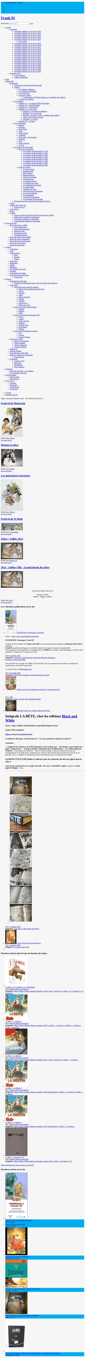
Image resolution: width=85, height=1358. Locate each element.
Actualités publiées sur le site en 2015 (27, 51)
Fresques (13, 383)
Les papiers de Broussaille (23, 147)
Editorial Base (53, 1092)
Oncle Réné (23, 129)
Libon (21, 295)
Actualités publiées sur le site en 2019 (27, 43)
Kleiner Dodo (14, 377)
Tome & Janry (24, 325)
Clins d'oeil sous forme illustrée (25, 307)
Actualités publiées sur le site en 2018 (27, 49)
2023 (11, 697)
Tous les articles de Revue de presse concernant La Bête (34, 215)
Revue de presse (11, 223)
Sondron (22, 323)
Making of (13, 349)
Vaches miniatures (20, 345)
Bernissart (17, 363)
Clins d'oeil (14, 285)
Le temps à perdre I (30, 181)
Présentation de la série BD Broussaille (28, 85)
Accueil (8, 27)
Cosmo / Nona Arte (55, 991)
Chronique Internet (21, 235)
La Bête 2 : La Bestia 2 (13, 1021)
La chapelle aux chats (30, 183)
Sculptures (9, 369)
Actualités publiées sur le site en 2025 (27, 31)
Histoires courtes (25, 167)
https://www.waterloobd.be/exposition (25, 636)
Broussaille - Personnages (28, 137)
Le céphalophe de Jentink (32, 185)
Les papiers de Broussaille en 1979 (35, 153)
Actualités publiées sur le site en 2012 (27, 57)
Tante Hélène (23, 133)
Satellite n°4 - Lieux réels (28, 109)
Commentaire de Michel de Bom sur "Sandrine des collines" (44, 97)
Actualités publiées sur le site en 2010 (27, 61)
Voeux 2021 (23, 41)
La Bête (12, 213)
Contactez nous (15, 73)
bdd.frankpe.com (26, 669)
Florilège (13, 271)
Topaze (16, 259)
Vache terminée (19, 343)
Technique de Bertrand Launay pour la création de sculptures (35, 283)
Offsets (12, 438)
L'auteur (8, 247)
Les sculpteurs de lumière (28, 91)
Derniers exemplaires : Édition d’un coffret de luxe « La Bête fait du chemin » (33, 1353)
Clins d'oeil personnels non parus (26, 331)
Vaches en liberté (20, 347)
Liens (12, 251)
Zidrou (8, 734)
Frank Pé (22, 734)
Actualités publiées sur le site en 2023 (27, 37)
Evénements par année (18, 273)
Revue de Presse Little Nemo (20, 241)
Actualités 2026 (14, 656)
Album (21, 991)
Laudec (21, 319)
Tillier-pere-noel (24, 305)
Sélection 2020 (19, 231)
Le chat (21, 145)
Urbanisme (13, 359)
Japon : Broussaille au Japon (33, 117)
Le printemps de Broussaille (33, 199)
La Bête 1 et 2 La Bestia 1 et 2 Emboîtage (20, 987)
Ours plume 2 (14, 379)
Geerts (21, 317)
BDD (7, 79)
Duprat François (24, 297)
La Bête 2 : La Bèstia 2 (73, 1025)
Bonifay (17, 257)
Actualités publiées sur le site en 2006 (27, 69)
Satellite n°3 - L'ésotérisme (28, 107)
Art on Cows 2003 (16, 339)
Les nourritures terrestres (15, 475)
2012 (11, 600)
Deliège (21, 329)
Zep (20, 333)
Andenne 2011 (19, 361)
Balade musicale (29, 175)
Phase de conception (21, 341)
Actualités (13, 29)
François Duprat (24, 337)
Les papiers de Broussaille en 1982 (35, 157)
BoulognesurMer (35, 699)
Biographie (14, 263)
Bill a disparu (28, 173)
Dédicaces (13, 267)
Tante (20, 131)
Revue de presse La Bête (18, 225)
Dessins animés (10, 375)
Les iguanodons (28, 195)
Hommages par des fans (18, 281)
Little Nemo (14, 209)
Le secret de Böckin (30, 193)
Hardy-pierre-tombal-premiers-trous (31, 289)
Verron (21, 291)
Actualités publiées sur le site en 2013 (27, 53)
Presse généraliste (20, 227)
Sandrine (22, 139)
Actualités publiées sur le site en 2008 (27, 65)
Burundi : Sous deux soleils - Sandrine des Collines (41, 115)
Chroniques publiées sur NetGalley (26, 219)
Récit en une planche (26, 149)
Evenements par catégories (19, 275)
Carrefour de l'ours (29, 189)
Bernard (21, 125)
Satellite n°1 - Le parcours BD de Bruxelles (34, 103)
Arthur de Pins (24, 321)
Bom (16, 255)
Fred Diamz (23, 327)
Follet (21, 313)
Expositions (18, 277)
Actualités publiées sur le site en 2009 (27, 63)
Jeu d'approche (28, 179)
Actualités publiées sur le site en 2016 (27, 55)
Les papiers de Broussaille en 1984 (35, 161)
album (16, 991)
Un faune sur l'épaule (26, 99)
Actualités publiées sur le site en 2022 (27, 35)
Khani (46, 1161)
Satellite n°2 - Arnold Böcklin (29, 105)
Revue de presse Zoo (17, 245)
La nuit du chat (24, 93)
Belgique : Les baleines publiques (35, 111)
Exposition (18, 658)
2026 (24, 658)
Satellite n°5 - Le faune (27, 121)
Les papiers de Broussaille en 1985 (35, 163)
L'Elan (12, 203)
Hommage (51, 658)
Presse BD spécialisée (22, 229)
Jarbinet (21, 309)
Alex (20, 141)
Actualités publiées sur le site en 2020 (27, 45)
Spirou (12, 211)
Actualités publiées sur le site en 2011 (27, 59)
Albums (17, 87)
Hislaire (21, 299)
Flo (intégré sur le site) (18, 269)
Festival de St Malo (12, 518)
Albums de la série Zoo (18, 205)
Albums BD (9, 81)
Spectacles (13, 385)
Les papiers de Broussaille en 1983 (35, 159)
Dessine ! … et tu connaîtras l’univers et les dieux (23, 1289)
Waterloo (29, 658)
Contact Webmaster (21, 77)
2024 (23, 947)
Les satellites (18, 101)
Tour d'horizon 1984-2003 (19, 353)
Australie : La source (30, 119)
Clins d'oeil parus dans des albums (26, 287)
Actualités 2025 (14, 927)
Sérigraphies (14, 532)
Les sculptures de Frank (18, 373)
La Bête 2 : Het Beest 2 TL (14, 1157)
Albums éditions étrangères (19, 989)
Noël (27, 947)
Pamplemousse (28, 171)
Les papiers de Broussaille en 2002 (35, 165)
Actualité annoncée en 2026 (39, 675)
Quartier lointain (15, 351)
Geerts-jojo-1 (23, 303)
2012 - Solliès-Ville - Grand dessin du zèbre (25, 567)
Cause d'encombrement (31, 197)
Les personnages (20, 123)
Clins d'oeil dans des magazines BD (27, 315)
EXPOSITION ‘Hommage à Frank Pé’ (30, 633)
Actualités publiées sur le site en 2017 (27, 47)
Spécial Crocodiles (29, 177)
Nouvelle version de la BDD (15, 660)
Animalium (14, 249)
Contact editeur (19, 75)
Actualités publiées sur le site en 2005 (27, 71)
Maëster (21, 311)
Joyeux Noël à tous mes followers (29, 943)
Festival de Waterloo (40, 658)
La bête (24, 929)
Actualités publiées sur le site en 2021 (27, 39)
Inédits (12, 265)
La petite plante (28, 187)
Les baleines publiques (27, 89)
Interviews (13, 261)
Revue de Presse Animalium (20, 239)
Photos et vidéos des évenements (21, 355)
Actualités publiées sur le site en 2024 (27, 33)
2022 (45, 1060)
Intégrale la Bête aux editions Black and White (33, 711)
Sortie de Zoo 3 (19, 207)
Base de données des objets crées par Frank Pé (17, 1165)
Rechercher (5, 23)
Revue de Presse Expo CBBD (20, 237)
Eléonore (22, 127)
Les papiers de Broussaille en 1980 (35, 155)
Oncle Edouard (24, 143)
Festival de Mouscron (13, 403)
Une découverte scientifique (33, 191)
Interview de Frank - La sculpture (22, 371)
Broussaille (14, 83)
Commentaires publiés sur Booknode (27, 221)
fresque (21, 699)
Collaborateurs (15, 253)
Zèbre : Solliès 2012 (12, 538)
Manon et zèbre (10, 444)
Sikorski (21, 293)
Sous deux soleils (25, 95)
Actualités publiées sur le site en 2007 (27, 67)
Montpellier (18, 365)
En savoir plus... (6, 440)
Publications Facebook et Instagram (27, 217)
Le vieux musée (28, 169)
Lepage (21, 335)
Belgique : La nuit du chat (32, 113)
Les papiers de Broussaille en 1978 (35, 151)
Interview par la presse (18, 243)
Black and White (33, 929)
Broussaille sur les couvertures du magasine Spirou (32, 201)
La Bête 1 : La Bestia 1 (13, 1056)
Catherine (22, 135)
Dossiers (8, 279)
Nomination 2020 (20, 233)
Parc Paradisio (19, 367)
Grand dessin (14, 387)
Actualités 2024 (14, 945)
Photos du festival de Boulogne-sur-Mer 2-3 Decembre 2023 (38, 689)
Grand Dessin (19, 357)
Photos (16, 699)
